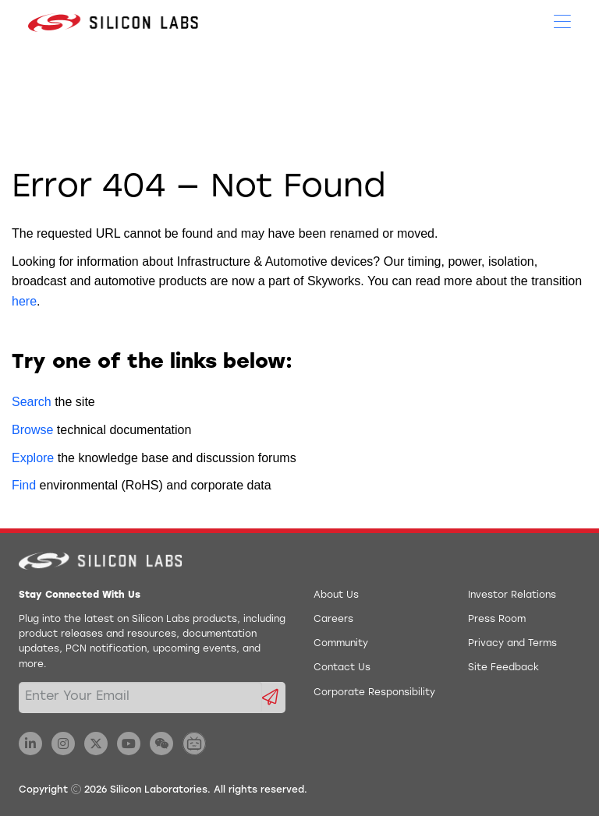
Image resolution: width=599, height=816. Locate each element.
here (24, 301)
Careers (333, 619)
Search (31, 401)
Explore (33, 458)
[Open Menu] (562, 20)
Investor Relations (512, 595)
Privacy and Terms (512, 643)
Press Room (497, 619)
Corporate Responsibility (374, 693)
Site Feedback (503, 668)
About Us (336, 595)
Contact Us (342, 668)
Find (24, 485)
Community (341, 643)
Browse (32, 429)
